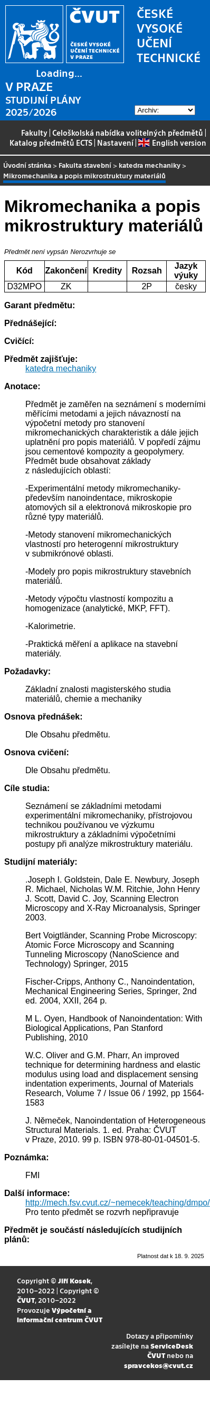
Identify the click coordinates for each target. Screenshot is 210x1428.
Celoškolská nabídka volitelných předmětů (127, 132)
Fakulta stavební (85, 165)
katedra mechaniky (149, 165)
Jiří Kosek (74, 1280)
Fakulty (34, 132)
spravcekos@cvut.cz (158, 1365)
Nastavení (115, 142)
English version (172, 142)
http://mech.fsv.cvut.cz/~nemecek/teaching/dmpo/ (117, 1202)
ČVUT (26, 1300)
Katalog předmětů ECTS (50, 142)
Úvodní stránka (27, 165)
